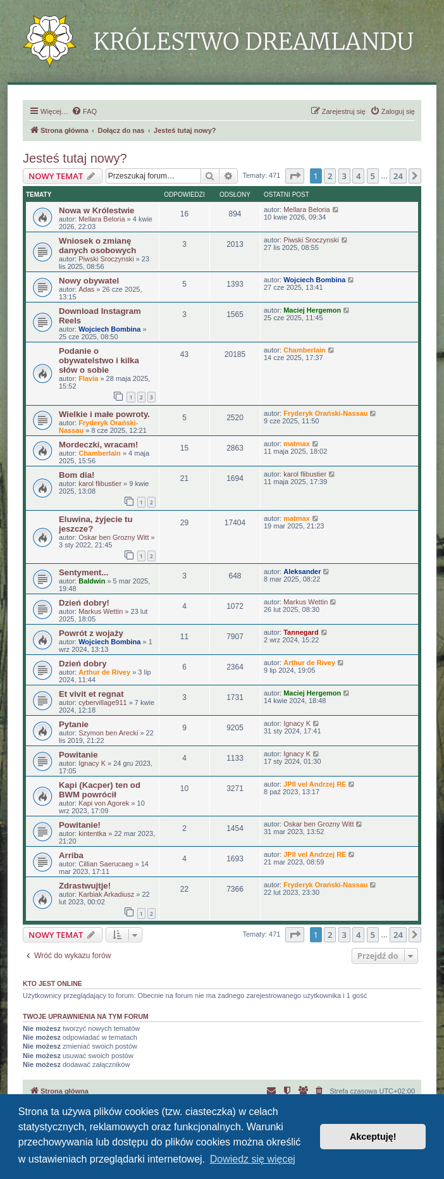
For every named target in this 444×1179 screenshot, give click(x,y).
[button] (294, 176)
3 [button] (344, 176)
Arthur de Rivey (104, 672)
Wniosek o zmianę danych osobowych (97, 245)
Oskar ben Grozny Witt (113, 537)
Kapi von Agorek (103, 803)
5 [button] (373, 176)
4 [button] (358, 176)
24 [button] (398, 176)
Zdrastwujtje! (85, 885)
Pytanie (74, 724)
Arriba (71, 855)
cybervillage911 (102, 702)
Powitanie (78, 754)
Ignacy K (297, 723)
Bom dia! (76, 475)
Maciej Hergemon (312, 310)
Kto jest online (52, 983)
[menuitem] (84, 111)
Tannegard (300, 632)
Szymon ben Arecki (108, 733)
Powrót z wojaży (91, 633)
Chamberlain (304, 350)
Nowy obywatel (89, 280)
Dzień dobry (82, 663)
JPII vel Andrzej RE (314, 784)
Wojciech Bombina (314, 280)
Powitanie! (80, 825)
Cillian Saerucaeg (105, 864)
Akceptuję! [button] (373, 1137)
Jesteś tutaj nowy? (75, 158)
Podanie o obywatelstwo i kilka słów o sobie (99, 360)
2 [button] (330, 176)
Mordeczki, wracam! (98, 444)
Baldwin (91, 581)
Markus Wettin (100, 611)
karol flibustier (99, 483)
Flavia (88, 378)
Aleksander (302, 571)
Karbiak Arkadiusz (106, 894)
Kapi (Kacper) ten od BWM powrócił (99, 789)
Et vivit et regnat (91, 694)
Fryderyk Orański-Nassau (325, 413)
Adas (86, 289)
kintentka (92, 833)
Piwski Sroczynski (105, 259)
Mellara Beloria (101, 219)
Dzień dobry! (84, 603)
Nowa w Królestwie (96, 210)
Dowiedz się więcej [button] (252, 1159)
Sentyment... (83, 572)
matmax (296, 443)
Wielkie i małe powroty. (104, 414)
